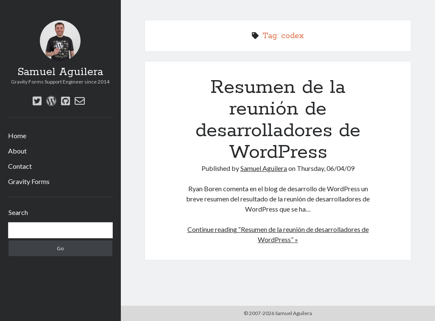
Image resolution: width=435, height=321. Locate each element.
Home (17, 135)
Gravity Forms (29, 181)
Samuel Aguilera (60, 72)
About (17, 151)
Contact (20, 166)
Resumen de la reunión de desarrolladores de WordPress (277, 120)
